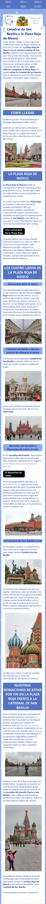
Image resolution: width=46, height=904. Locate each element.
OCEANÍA (37, 6)
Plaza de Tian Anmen (29, 725)
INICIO (8, 2)
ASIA (8, 6)
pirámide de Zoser (11, 484)
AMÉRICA (37, 2)
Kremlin (36, 731)
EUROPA (23, 6)
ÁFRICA (23, 2)
